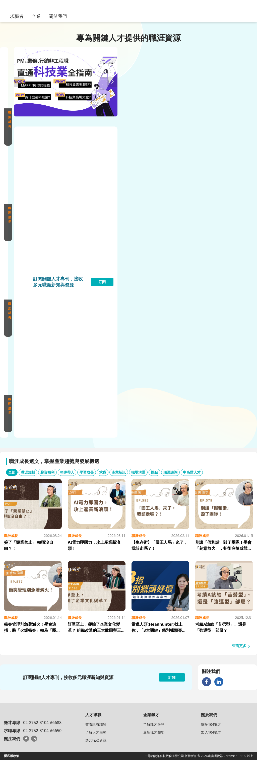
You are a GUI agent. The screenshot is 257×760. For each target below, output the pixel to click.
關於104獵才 (211, 724)
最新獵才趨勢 (153, 732)
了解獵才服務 (153, 724)
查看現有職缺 (95, 724)
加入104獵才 (211, 732)
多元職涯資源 (95, 740)
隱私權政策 (11, 756)
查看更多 (241, 645)
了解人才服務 (95, 732)
